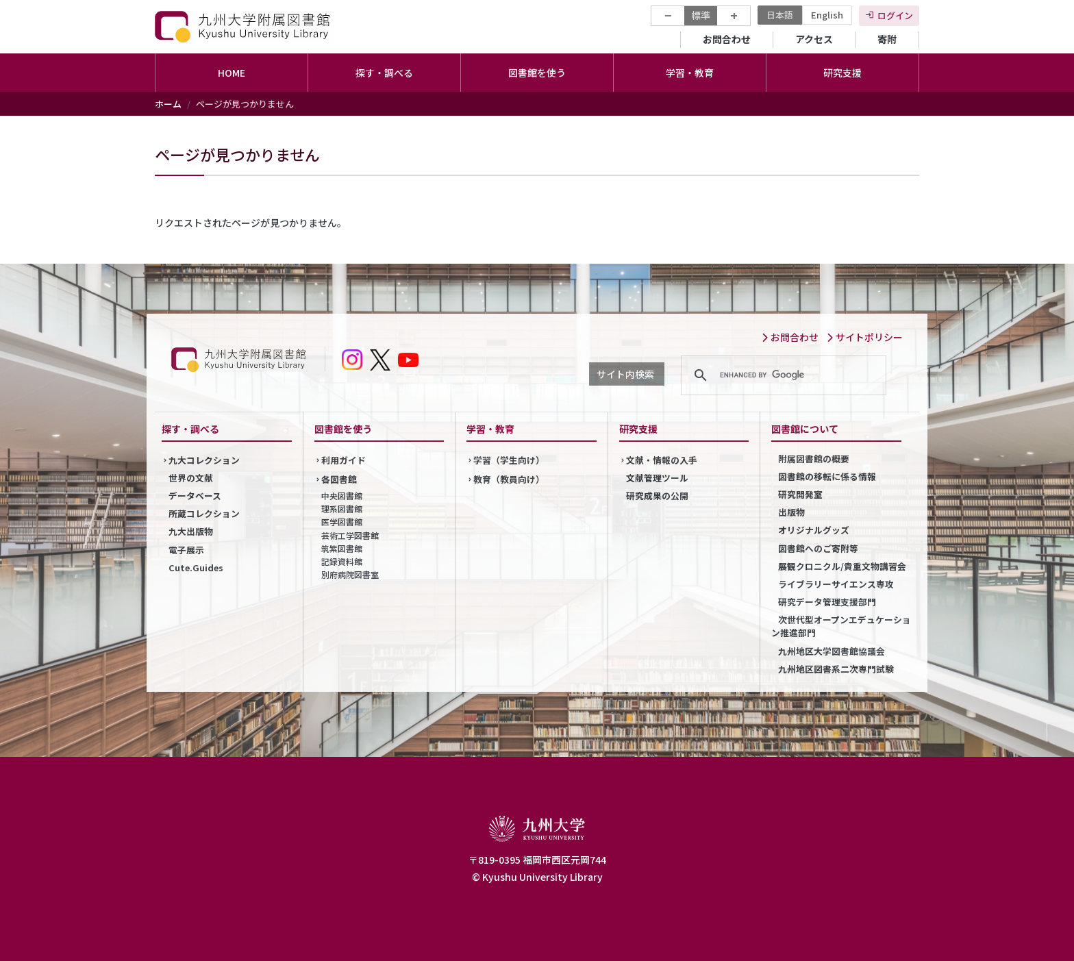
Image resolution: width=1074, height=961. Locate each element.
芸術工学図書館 (350, 535)
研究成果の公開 (657, 495)
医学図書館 (341, 521)
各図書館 (339, 479)
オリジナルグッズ (813, 529)
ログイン (895, 15)
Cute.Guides (195, 567)
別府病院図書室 (350, 574)
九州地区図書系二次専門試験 (836, 668)
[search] (781, 375)
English (827, 14)
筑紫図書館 (341, 548)
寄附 (887, 39)
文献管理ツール (657, 477)
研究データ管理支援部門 (827, 601)
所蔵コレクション (204, 513)
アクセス (814, 39)
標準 (700, 15)
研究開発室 (800, 494)
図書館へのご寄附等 (818, 548)
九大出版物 (190, 531)
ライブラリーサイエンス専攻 (836, 583)
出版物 (791, 512)
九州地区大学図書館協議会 (831, 651)
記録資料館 (341, 561)
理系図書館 (341, 508)
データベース (194, 495)
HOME (231, 72)
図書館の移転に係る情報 (827, 476)
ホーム (168, 103)
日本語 (779, 14)
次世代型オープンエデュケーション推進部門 (841, 626)
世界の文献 (190, 477)
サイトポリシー (864, 337)
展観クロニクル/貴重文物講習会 (842, 566)
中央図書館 (341, 495)
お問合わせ (727, 39)
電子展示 (186, 549)
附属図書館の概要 (813, 458)
